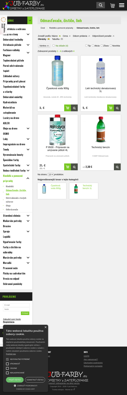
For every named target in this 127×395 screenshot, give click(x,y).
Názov (55, 36)
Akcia (96, 46)
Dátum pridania (80, 36)
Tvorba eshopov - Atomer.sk (63, 389)
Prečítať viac (11, 354)
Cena (65, 36)
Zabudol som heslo (12, 319)
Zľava (106, 46)
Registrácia (8, 322)
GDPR (86, 356)
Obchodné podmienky (93, 363)
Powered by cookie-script (25, 389)
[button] (25, 385)
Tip (89, 46)
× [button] (45, 327)
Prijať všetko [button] (15, 380)
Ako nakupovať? (91, 359)
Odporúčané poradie (102, 36)
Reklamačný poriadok (93, 366)
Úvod (43, 28)
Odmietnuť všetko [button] (35, 380)
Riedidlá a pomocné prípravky (61, 28)
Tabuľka (55, 39)
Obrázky (42, 39)
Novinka (116, 46)
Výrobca (44, 46)
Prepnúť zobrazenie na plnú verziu (63, 383)
